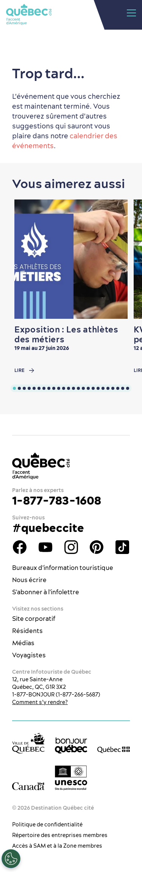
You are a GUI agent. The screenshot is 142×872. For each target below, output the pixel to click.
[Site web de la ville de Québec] (28, 743)
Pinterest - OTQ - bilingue (96, 547)
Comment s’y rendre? (40, 702)
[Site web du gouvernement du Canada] (28, 786)
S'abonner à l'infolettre (45, 592)
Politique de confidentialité (47, 824)
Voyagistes (29, 655)
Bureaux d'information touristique (62, 567)
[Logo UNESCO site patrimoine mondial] (71, 778)
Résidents (27, 631)
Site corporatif (33, 618)
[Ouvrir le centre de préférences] (11, 858)
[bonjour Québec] (71, 745)
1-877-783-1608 (56, 500)
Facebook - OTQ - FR (19, 547)
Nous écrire (29, 580)
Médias (23, 643)
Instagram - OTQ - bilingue (71, 547)
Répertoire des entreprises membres (60, 835)
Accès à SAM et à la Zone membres (57, 845)
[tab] (14, 388)
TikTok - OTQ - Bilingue (122, 547)
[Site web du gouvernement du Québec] (113, 749)
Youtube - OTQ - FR (45, 547)
